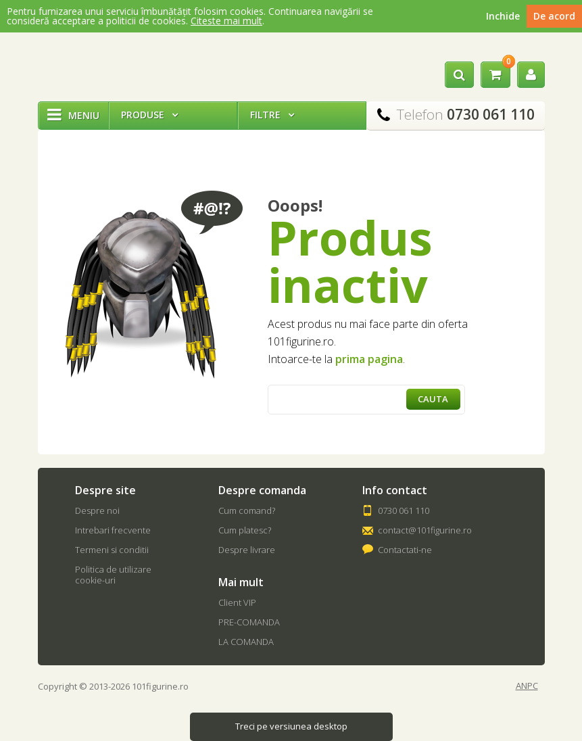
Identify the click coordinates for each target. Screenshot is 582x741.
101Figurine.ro (85, 63)
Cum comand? (246, 510)
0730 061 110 (403, 510)
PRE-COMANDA (249, 622)
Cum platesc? (244, 530)
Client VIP (237, 602)
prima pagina (369, 359)
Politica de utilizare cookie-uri (113, 574)
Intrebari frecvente (113, 530)
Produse (149, 114)
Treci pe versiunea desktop (291, 726)
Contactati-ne (405, 550)
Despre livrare (246, 550)
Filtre (272, 114)
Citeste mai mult (226, 20)
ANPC (527, 686)
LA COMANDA (246, 642)
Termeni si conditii (112, 550)
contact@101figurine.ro (425, 530)
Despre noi (97, 510)
